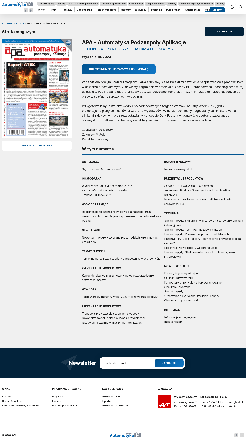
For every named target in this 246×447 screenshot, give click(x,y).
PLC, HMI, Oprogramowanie (83, 3)
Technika (156, 9)
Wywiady (140, 9)
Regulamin (58, 396)
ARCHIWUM (224, 31)
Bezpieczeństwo (155, 3)
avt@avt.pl (236, 402)
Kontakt (6, 396)
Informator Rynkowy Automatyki (21, 405)
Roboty (61, 3)
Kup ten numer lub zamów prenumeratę (118, 69)
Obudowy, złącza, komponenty (196, 3)
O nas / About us (12, 401)
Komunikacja (136, 3)
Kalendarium (193, 9)
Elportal (106, 401)
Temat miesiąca (106, 9)
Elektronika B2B (111, 396)
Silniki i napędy (46, 3)
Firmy (53, 9)
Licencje (57, 401)
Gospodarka (84, 9)
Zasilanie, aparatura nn (113, 3)
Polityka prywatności (64, 405)
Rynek (41, 9)
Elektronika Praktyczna (115, 405)
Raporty (125, 9)
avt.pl (232, 405)
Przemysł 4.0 (223, 3)
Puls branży (173, 9)
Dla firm (217, 9)
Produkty (66, 9)
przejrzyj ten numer (36, 145)
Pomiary (172, 3)
